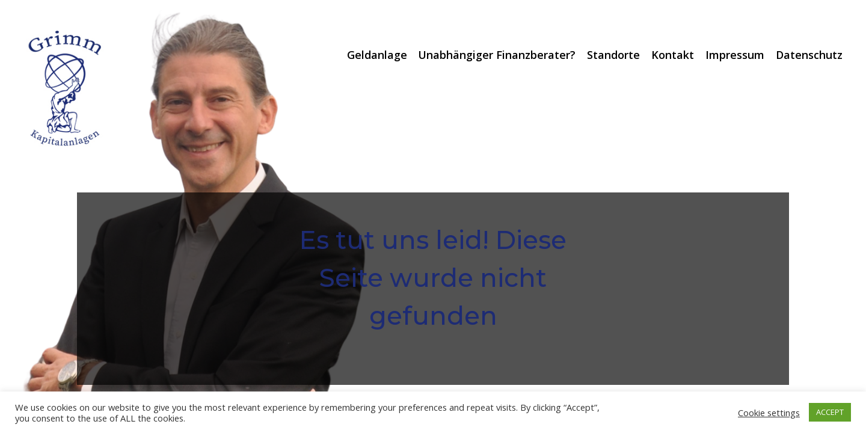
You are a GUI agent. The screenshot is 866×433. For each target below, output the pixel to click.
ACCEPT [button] (830, 412)
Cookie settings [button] (769, 412)
